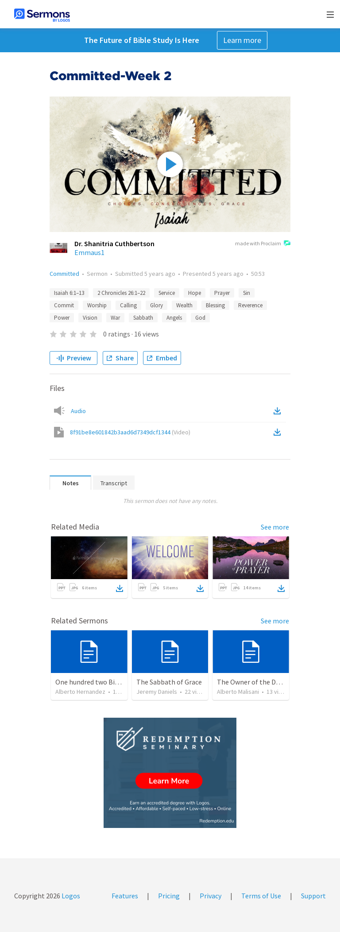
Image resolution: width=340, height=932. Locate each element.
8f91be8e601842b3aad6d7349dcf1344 (130, 432)
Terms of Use (261, 895)
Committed (64, 274)
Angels (174, 317)
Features (125, 895)
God (200, 317)
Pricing (169, 895)
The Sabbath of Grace (169, 681)
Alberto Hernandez (80, 692)
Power (62, 317)
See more (275, 526)
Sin (246, 293)
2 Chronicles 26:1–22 (121, 293)
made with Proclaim (262, 244)
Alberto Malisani (238, 692)
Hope (194, 293)
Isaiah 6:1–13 (69, 293)
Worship (97, 305)
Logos (70, 895)
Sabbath (143, 317)
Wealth (184, 305)
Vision (90, 317)
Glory (156, 305)
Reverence (250, 305)
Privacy (210, 895)
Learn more (242, 40)
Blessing (215, 305)
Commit (64, 305)
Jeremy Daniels (156, 692)
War (115, 317)
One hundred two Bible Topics (100, 681)
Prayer (222, 293)
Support (313, 895)
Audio (78, 411)
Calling (128, 305)
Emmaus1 (89, 252)
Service (166, 293)
